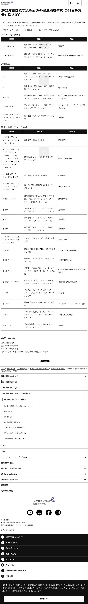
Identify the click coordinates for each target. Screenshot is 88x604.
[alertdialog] (44, 592)
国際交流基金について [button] (14, 537)
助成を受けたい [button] (12, 548)
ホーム (3, 369)
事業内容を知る (11, 369)
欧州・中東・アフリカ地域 (49, 30)
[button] (44, 382)
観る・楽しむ (11, 554)
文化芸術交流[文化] (22, 369)
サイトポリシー (12, 565)
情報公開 (9, 576)
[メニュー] (85, 3)
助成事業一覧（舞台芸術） (58, 369)
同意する (44, 599)
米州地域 (28, 30)
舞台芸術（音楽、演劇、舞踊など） (39, 369)
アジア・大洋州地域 (10, 30)
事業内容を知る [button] (12, 543)
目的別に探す (11, 559)
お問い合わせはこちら (8, 530)
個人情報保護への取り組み (16, 571)
